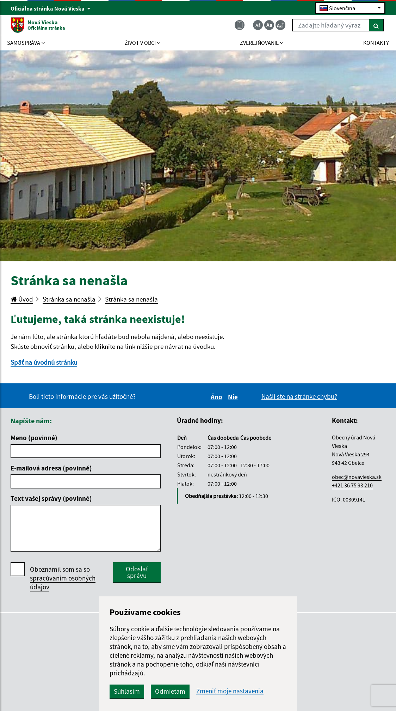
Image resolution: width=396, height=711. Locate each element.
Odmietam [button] (170, 691)
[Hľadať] (376, 25)
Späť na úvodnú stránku (44, 362)
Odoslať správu (137, 572)
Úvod (22, 299)
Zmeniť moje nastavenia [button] (230, 691)
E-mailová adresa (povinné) (51, 468)
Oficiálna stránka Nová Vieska (51, 8)
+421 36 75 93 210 (352, 485)
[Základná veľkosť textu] (269, 25)
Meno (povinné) (34, 437)
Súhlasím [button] (127, 691)
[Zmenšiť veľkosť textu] (258, 25)
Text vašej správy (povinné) (51, 498)
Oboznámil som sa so (62, 578)
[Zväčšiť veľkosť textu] (280, 25)
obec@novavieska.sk (357, 476)
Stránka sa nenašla (69, 299)
